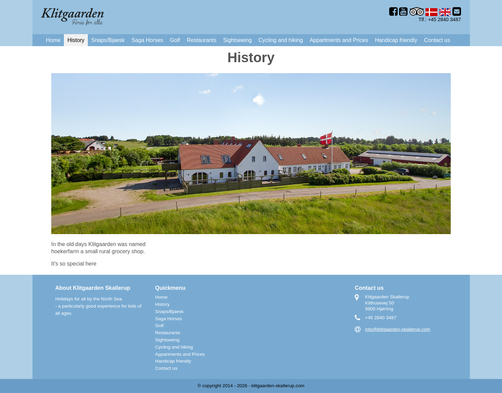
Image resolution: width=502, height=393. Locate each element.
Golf (175, 40)
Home (53, 40)
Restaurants (201, 40)
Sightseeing (237, 40)
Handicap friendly (396, 40)
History (75, 40)
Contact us (437, 40)
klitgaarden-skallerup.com (278, 385)
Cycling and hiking (281, 40)
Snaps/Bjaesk (108, 40)
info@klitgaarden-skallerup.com (397, 329)
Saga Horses (147, 40)
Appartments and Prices (339, 40)
